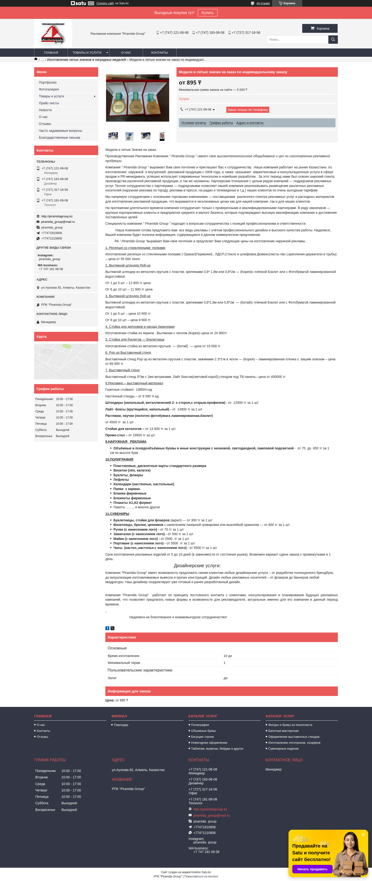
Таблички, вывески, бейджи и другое (217, 748)
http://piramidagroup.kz (57, 216)
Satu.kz (206, 872)
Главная (51, 52)
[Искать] (333, 39)
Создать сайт (105, 3)
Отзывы (45, 124)
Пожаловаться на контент (201, 876)
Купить (208, 13)
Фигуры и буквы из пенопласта (290, 725)
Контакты (159, 52)
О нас (126, 52)
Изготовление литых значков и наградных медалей (86, 60)
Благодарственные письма (59, 137)
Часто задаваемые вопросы (60, 131)
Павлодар (121, 725)
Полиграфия (200, 725)
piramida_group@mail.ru (58, 222)
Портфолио (48, 82)
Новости (45, 110)
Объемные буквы (203, 731)
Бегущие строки (202, 736)
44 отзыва (263, 3)
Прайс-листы (49, 103)
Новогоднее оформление (209, 742)
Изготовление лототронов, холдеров (294, 742)
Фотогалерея (49, 89)
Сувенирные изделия (283, 748)
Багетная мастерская (283, 731)
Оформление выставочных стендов (294, 736)
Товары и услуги (87, 52)
